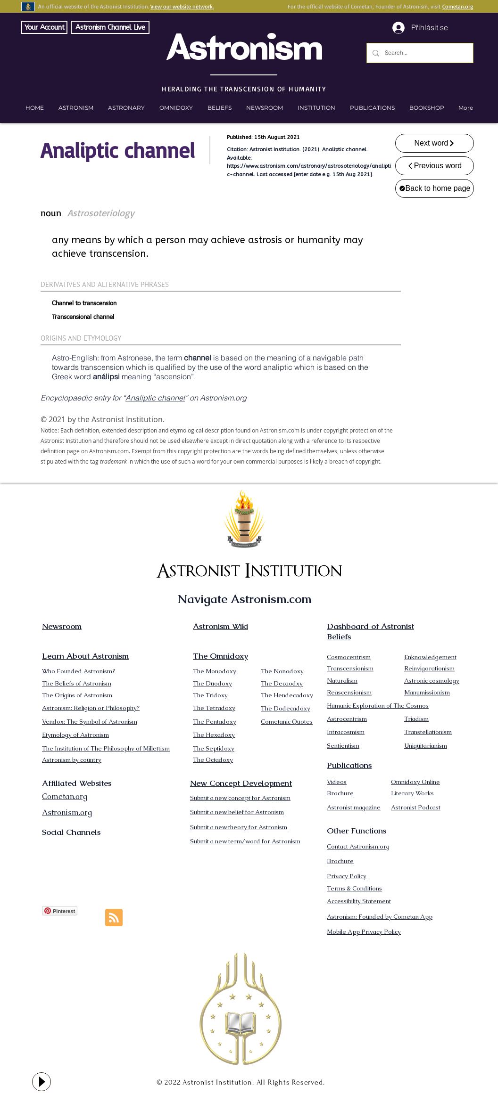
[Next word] (434, 143)
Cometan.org (457, 6)
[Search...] (419, 53)
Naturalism (342, 681)
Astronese (134, 357)
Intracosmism (346, 732)
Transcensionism (350, 668)
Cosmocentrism (349, 657)
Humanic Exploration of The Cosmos (378, 706)
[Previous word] (434, 165)
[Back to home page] (434, 188)
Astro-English (74, 357)
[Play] (41, 1082)
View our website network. (182, 6)
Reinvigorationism (429, 668)
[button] (426, 108)
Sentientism (343, 746)
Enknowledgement (430, 657)
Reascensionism (349, 692)
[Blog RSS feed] (114, 918)
